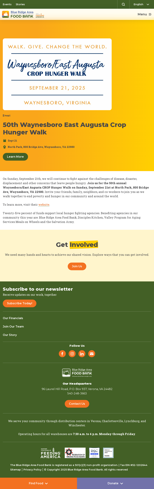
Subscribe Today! (19, 303)
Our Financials (13, 318)
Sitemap (15, 469)
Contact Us (77, 403)
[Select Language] (142, 4)
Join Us (77, 266)
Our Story (10, 335)
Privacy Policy (32, 469)
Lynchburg (131, 421)
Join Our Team (13, 326)
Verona (96, 421)
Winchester (76, 425)
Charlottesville (112, 421)
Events (7, 4)
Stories (20, 4)
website (43, 204)
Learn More (15, 156)
